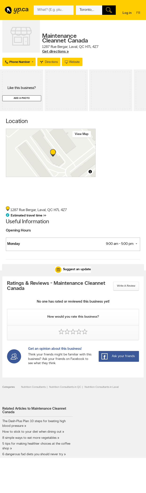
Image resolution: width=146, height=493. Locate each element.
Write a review (126, 286)
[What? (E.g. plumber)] (54, 10)
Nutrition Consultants (33, 387)
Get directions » (55, 52)
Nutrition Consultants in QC (65, 387)
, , (70, 49)
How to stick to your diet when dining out (31, 432)
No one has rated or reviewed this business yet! (73, 302)
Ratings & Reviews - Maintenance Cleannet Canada (56, 286)
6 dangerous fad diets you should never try (32, 454)
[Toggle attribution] (90, 171)
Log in (127, 13)
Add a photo (22, 98)
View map (82, 134)
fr (138, 13)
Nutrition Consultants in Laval (102, 387)
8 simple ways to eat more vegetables (29, 438)
